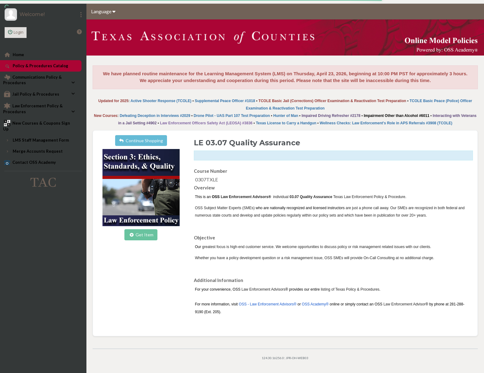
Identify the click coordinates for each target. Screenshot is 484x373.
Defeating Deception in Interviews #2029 (155, 116)
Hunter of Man (285, 116)
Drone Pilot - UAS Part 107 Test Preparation (232, 116)
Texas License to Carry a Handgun (286, 123)
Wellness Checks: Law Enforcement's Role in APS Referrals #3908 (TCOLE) (386, 123)
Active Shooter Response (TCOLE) (161, 101)
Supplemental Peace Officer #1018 (225, 101)
